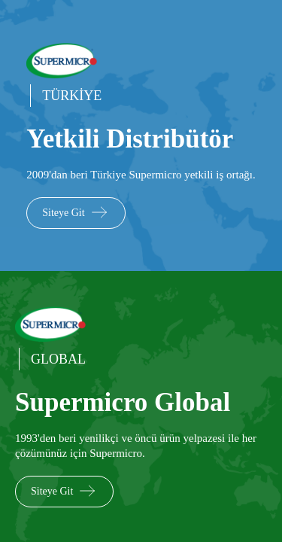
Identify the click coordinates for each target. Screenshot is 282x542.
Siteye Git (75, 212)
